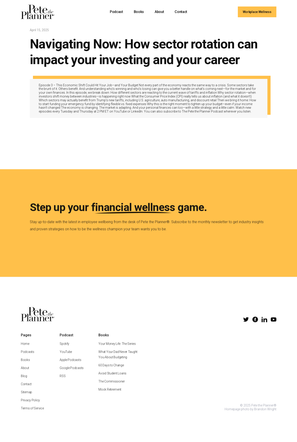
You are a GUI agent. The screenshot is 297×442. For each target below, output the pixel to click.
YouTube (66, 357)
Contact (181, 12)
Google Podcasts (72, 373)
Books (139, 12)
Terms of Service (32, 414)
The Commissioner (111, 387)
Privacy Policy (30, 405)
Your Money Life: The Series (117, 349)
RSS (62, 381)
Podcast (116, 12)
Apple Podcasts (70, 365)
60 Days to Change (111, 371)
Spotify (64, 349)
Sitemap (26, 397)
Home (25, 349)
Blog (24, 381)
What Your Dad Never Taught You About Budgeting (117, 359)
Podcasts (27, 357)
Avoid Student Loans (112, 379)
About (159, 12)
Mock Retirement (109, 395)
